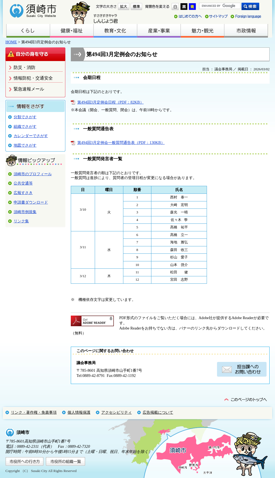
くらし (28, 31)
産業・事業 (159, 31)
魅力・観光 (202, 31)
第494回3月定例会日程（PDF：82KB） (110, 102)
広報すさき (23, 192)
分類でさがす (25, 117)
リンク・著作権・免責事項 (34, 412)
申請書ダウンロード (31, 202)
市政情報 (246, 31)
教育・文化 (115, 31)
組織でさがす (25, 126)
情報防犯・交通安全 (33, 78)
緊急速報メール (29, 89)
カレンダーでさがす (31, 136)
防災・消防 (24, 67)
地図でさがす (25, 145)
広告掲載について (158, 412)
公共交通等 (23, 183)
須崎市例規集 (25, 212)
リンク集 (21, 221)
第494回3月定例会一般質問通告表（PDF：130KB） (121, 142)
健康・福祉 (71, 31)
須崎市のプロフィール (33, 174)
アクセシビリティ (116, 412)
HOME (11, 42)
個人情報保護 (79, 412)
